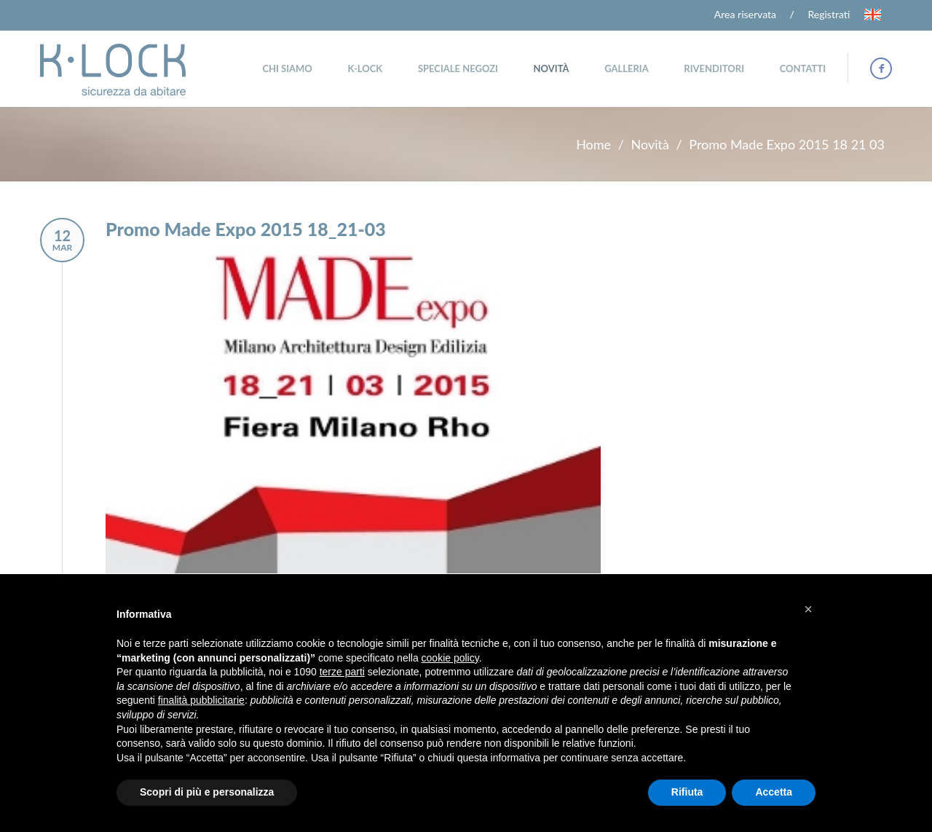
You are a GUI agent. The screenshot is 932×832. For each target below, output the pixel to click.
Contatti (803, 68)
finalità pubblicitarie (201, 700)
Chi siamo (287, 68)
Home (593, 144)
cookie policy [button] (450, 658)
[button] (808, 609)
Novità (551, 68)
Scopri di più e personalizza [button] (207, 792)
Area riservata (745, 14)
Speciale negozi (458, 68)
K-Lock (364, 68)
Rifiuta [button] (687, 792)
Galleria (626, 68)
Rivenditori (714, 68)
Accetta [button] (773, 792)
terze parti (342, 672)
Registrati (829, 14)
